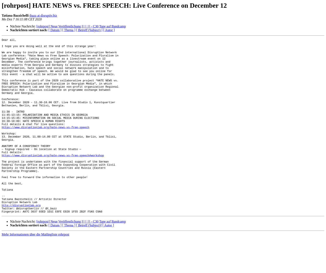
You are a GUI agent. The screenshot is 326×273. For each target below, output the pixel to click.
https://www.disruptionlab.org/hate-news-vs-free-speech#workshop (53, 179)
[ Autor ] (109, 30)
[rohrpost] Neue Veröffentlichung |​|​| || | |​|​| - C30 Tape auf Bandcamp (81, 26)
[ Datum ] (54, 30)
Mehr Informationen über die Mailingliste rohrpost (35, 269)
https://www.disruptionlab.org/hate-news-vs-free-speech (45, 145)
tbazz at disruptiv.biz (43, 15)
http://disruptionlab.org (21, 239)
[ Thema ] (68, 30)
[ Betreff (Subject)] (88, 260)
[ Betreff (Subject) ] (89, 30)
